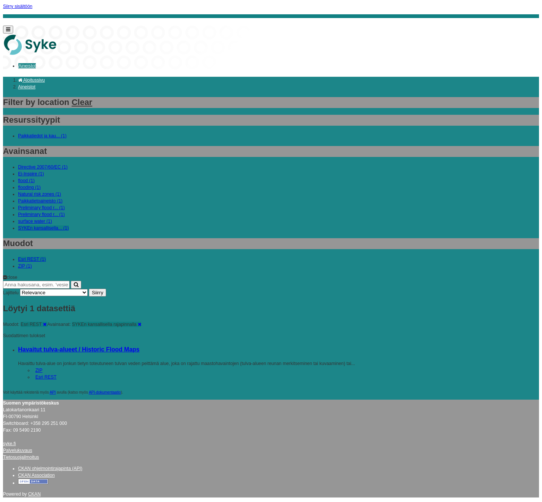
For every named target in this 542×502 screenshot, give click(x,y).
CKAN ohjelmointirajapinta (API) (50, 468)
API (53, 392)
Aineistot (27, 65)
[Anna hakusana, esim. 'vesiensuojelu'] (36, 285)
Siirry (97, 292)
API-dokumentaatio (105, 392)
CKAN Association (36, 475)
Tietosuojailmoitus (21, 457)
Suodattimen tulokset (24, 335)
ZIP (39, 370)
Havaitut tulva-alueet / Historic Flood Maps (79, 349)
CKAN (34, 494)
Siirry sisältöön (17, 6)
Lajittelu (10, 292)
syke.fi (9, 443)
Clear (82, 102)
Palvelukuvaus (17, 450)
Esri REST (45, 377)
